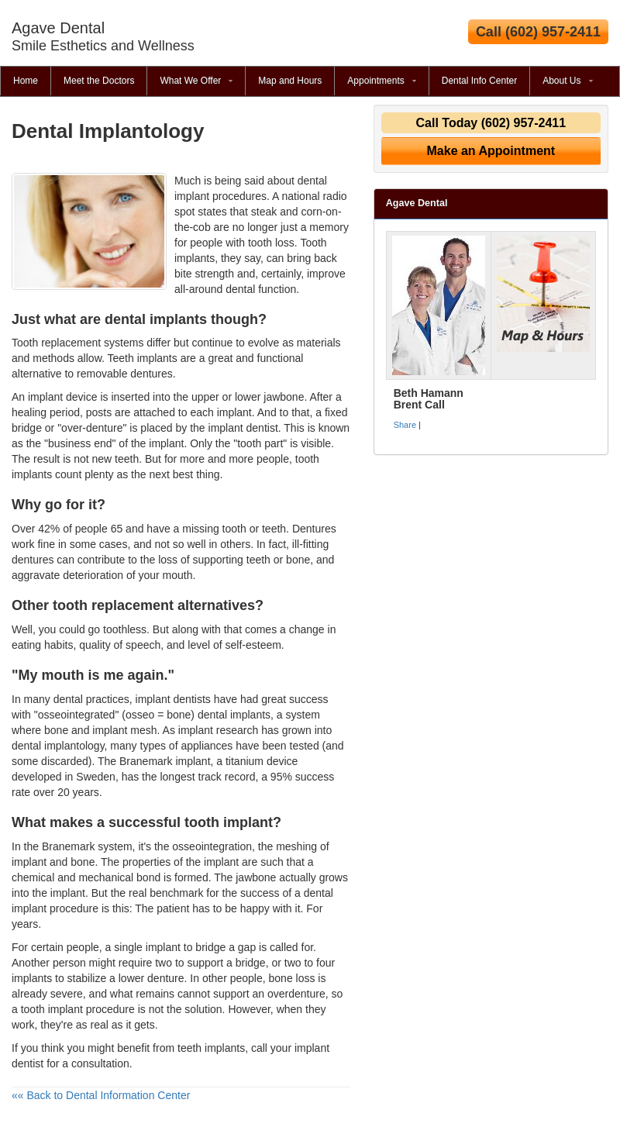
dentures (32, 559)
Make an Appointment (491, 150)
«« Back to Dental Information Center (101, 1095)
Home (25, 80)
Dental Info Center (479, 80)
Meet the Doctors (99, 80)
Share (405, 424)
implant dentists (173, 699)
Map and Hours (290, 80)
